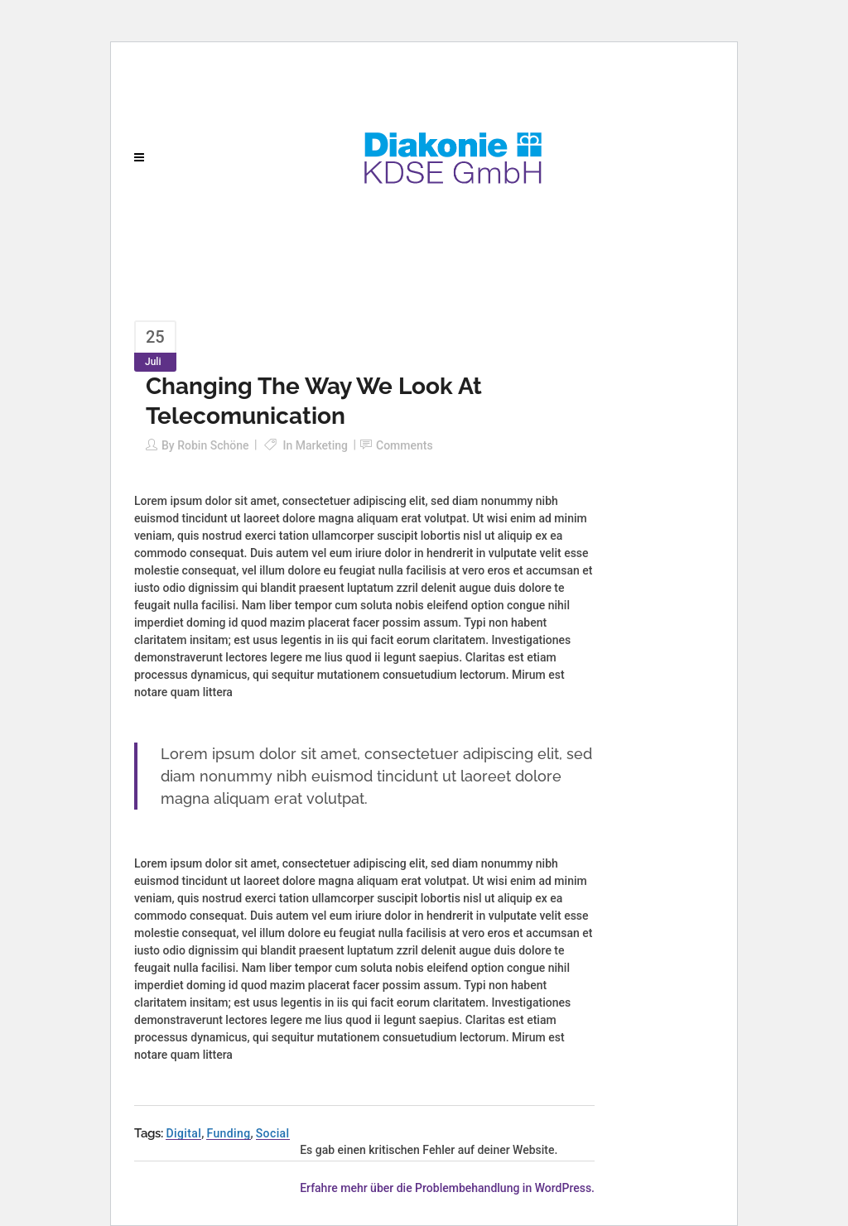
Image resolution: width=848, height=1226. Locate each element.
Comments (404, 445)
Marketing (322, 445)
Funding (228, 1133)
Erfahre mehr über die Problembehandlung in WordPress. (447, 1188)
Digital (183, 1133)
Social (273, 1133)
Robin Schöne (212, 445)
